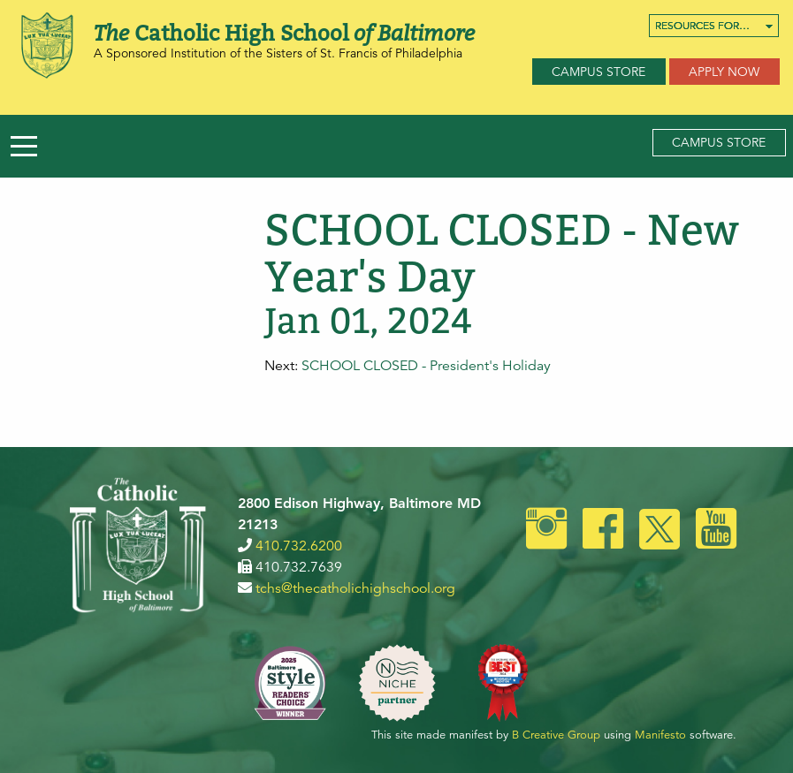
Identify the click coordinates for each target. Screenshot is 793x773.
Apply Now (724, 72)
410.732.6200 (298, 546)
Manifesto (660, 735)
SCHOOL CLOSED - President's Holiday (426, 366)
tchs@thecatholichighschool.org (355, 588)
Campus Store (598, 72)
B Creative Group (556, 735)
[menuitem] (714, 25)
